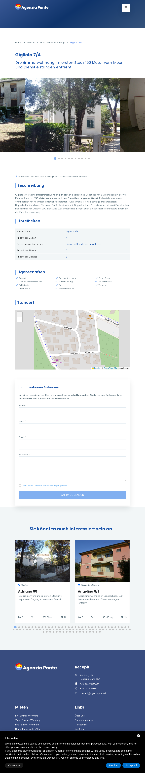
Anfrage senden (72, 495)
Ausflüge (80, 729)
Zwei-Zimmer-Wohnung (27, 720)
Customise (14, 765)
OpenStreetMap (111, 368)
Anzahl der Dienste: (27, 256)
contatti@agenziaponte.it (93, 693)
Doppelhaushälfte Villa (27, 729)
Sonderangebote (84, 720)
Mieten (31, 42)
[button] (19, 314)
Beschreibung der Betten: (30, 244)
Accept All (131, 765)
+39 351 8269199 (89, 684)
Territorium (81, 724)
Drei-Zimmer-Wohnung (52, 42)
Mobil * (22, 421)
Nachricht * (24, 454)
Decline (113, 765)
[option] (72, 117)
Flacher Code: (24, 231)
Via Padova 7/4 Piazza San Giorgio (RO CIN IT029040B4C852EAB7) (52, 176)
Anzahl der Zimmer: (27, 250)
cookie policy (50, 747)
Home (18, 42)
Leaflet (96, 368)
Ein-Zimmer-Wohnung (26, 715)
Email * (22, 437)
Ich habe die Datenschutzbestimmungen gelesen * (45, 485)
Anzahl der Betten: (26, 237)
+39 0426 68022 (88, 688)
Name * (22, 405)
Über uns (80, 715)
